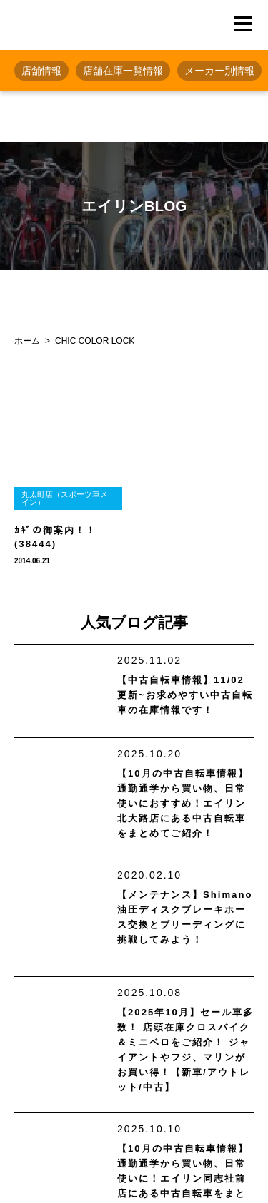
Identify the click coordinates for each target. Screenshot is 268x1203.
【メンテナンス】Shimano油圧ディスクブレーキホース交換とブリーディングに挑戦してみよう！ (184, 917)
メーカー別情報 (219, 70)
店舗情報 (41, 70)
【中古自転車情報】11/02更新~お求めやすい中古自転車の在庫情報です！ (185, 695)
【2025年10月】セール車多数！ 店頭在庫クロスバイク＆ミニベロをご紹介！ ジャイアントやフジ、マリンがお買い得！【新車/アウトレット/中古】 (185, 1049)
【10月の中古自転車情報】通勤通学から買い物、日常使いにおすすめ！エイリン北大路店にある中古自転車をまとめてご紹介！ (183, 803)
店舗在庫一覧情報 (123, 70)
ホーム (27, 341)
